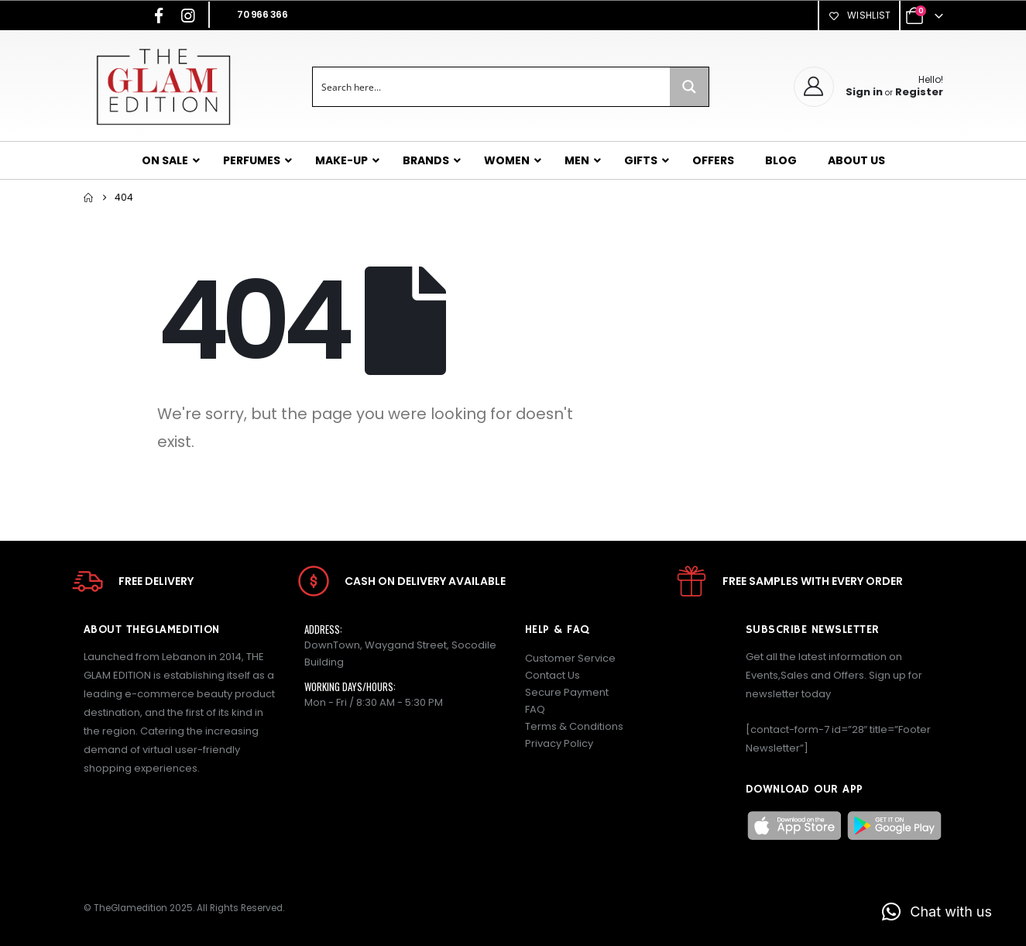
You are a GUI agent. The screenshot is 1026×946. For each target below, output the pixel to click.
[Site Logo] (163, 86)
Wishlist (858, 15)
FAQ (535, 709)
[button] (937, 911)
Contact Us (552, 675)
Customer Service (570, 658)
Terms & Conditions (574, 726)
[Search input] (492, 87)
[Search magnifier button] (689, 86)
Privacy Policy (559, 743)
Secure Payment (567, 692)
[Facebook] (158, 15)
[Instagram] (188, 15)
